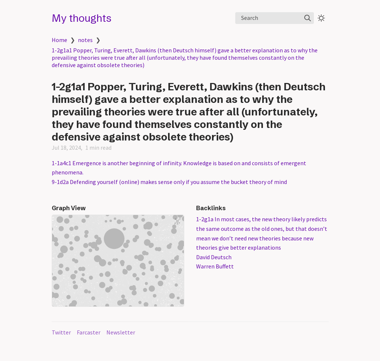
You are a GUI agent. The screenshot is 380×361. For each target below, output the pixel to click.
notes (85, 40)
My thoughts (82, 18)
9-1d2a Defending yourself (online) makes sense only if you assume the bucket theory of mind (169, 181)
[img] (307, 18)
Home (59, 40)
